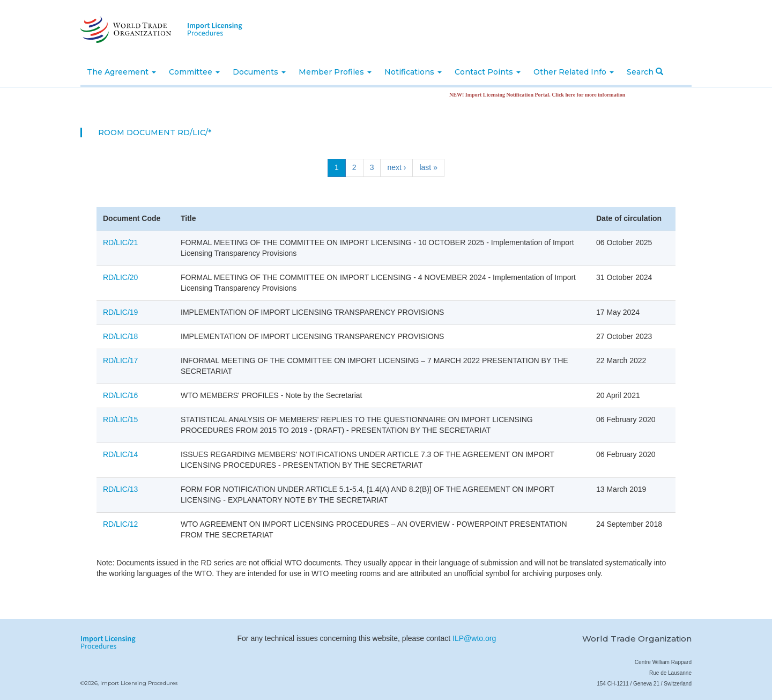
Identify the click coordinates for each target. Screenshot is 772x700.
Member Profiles (335, 72)
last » (428, 167)
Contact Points (488, 72)
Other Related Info (573, 72)
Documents (259, 72)
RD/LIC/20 (120, 277)
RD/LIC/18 (120, 336)
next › (396, 167)
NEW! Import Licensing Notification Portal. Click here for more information (540, 95)
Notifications (413, 72)
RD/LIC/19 (120, 312)
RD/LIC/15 (120, 419)
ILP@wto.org (474, 638)
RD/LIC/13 (120, 489)
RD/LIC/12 (120, 524)
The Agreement (121, 72)
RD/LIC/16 (120, 395)
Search (645, 72)
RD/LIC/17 (120, 360)
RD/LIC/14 (120, 454)
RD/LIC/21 (120, 242)
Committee (194, 72)
